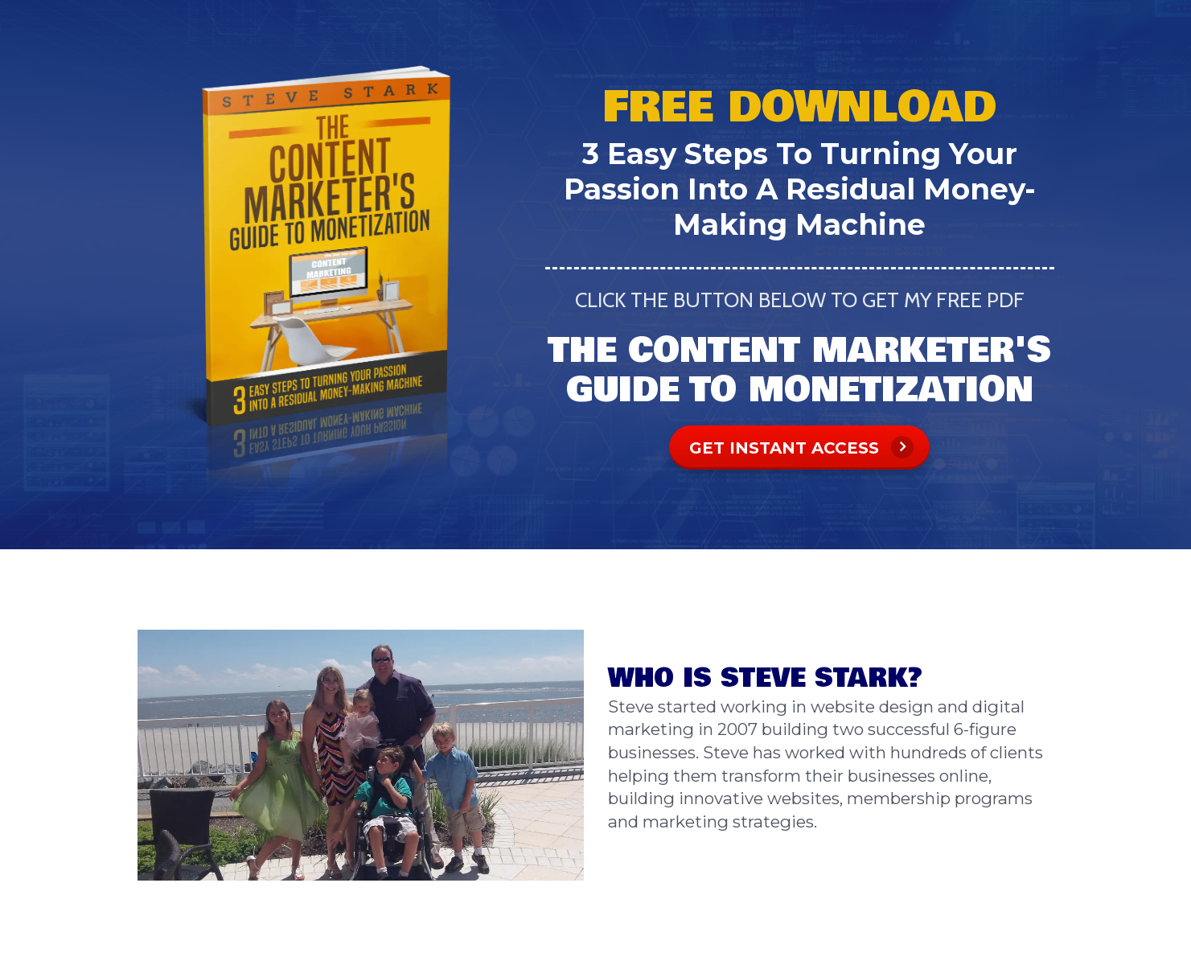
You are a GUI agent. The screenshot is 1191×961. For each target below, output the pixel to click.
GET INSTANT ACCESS (801, 447)
